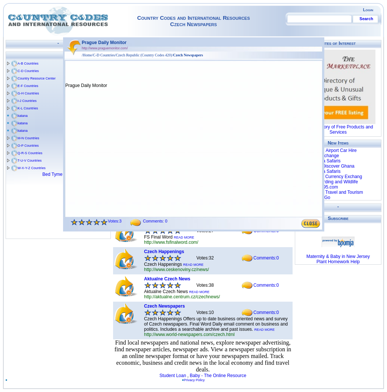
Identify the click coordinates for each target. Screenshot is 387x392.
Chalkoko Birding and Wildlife (329, 181)
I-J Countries (27, 101)
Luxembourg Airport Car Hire (328, 150)
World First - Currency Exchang (331, 176)
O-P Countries (28, 145)
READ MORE (184, 237)
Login (368, 9)
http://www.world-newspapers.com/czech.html (189, 334)
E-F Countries (28, 86)
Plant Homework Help (338, 261)
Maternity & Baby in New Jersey (338, 256)
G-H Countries (28, 93)
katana (23, 116)
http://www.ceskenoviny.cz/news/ (176, 269)
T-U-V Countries (30, 160)
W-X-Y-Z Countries (32, 168)
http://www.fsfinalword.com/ (171, 242)
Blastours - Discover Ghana (327, 166)
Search (366, 18)
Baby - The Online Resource (218, 375)
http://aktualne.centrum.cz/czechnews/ (182, 296)
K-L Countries (28, 108)
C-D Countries (28, 71)
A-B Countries (28, 63)
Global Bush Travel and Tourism (331, 192)
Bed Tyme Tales (58, 174)
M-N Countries (28, 138)
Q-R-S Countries (30, 153)
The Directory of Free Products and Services (338, 129)
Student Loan (172, 375)
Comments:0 (266, 258)
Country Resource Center (37, 78)
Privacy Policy (194, 380)
